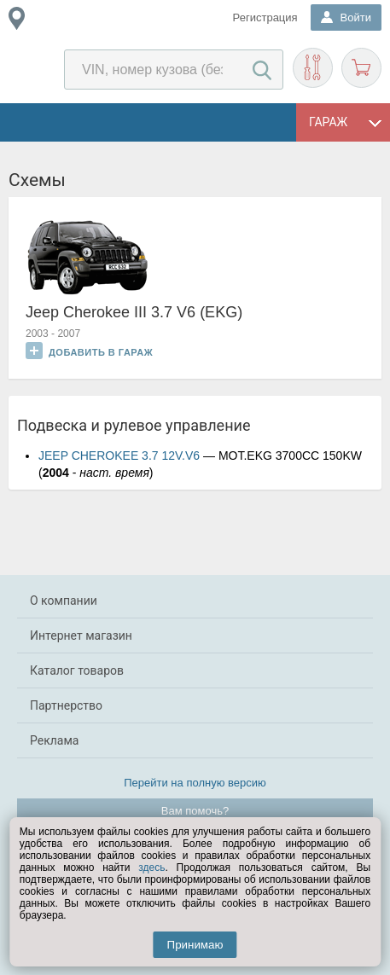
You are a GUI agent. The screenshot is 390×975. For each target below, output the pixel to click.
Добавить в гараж (89, 350)
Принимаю (195, 944)
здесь (151, 867)
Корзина (361, 68)
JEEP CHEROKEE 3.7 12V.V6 (119, 455)
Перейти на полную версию (195, 782)
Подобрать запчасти (313, 68)
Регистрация (265, 17)
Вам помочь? (195, 810)
